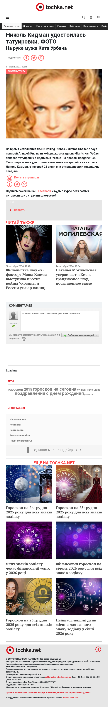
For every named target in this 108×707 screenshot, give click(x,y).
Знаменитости (12, 26)
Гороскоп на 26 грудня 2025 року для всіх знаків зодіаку (29, 512)
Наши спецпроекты (21, 440)
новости (19, 210)
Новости (27, 26)
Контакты (15, 424)
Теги (11, 381)
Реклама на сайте (20, 435)
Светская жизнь (45, 26)
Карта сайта (16, 430)
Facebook (44, 191)
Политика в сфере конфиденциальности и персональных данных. (59, 692)
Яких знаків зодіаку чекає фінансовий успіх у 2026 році (28, 568)
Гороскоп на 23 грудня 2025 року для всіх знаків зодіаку (29, 624)
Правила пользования (16, 692)
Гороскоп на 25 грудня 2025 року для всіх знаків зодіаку (79, 512)
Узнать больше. (70, 697)
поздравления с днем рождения (49, 393)
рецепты (88, 394)
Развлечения (90, 26)
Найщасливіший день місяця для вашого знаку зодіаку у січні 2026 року (76, 627)
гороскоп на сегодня (54, 389)
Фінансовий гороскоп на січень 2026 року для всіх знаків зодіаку (79, 568)
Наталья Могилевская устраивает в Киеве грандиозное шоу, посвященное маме (76, 276)
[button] (91, 17)
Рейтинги (75, 26)
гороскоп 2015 (20, 389)
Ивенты (61, 26)
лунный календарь (88, 390)
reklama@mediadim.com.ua (58, 677)
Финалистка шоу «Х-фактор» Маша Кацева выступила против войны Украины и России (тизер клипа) (26, 278)
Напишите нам (18, 419)
